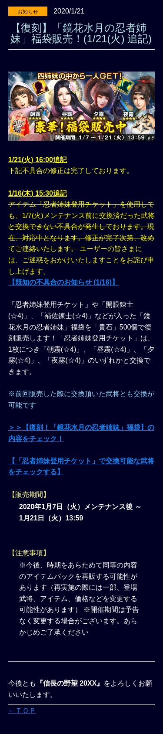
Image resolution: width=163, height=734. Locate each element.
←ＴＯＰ (22, 710)
